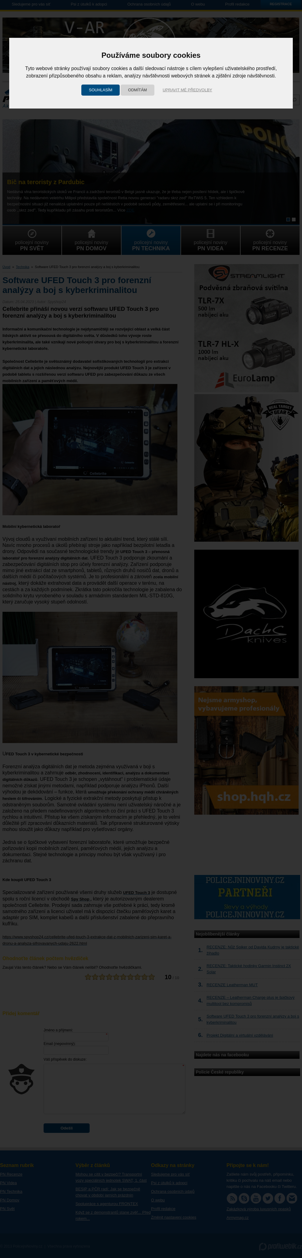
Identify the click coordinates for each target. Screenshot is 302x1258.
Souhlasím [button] (100, 90)
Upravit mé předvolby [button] (187, 90)
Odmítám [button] (137, 90)
